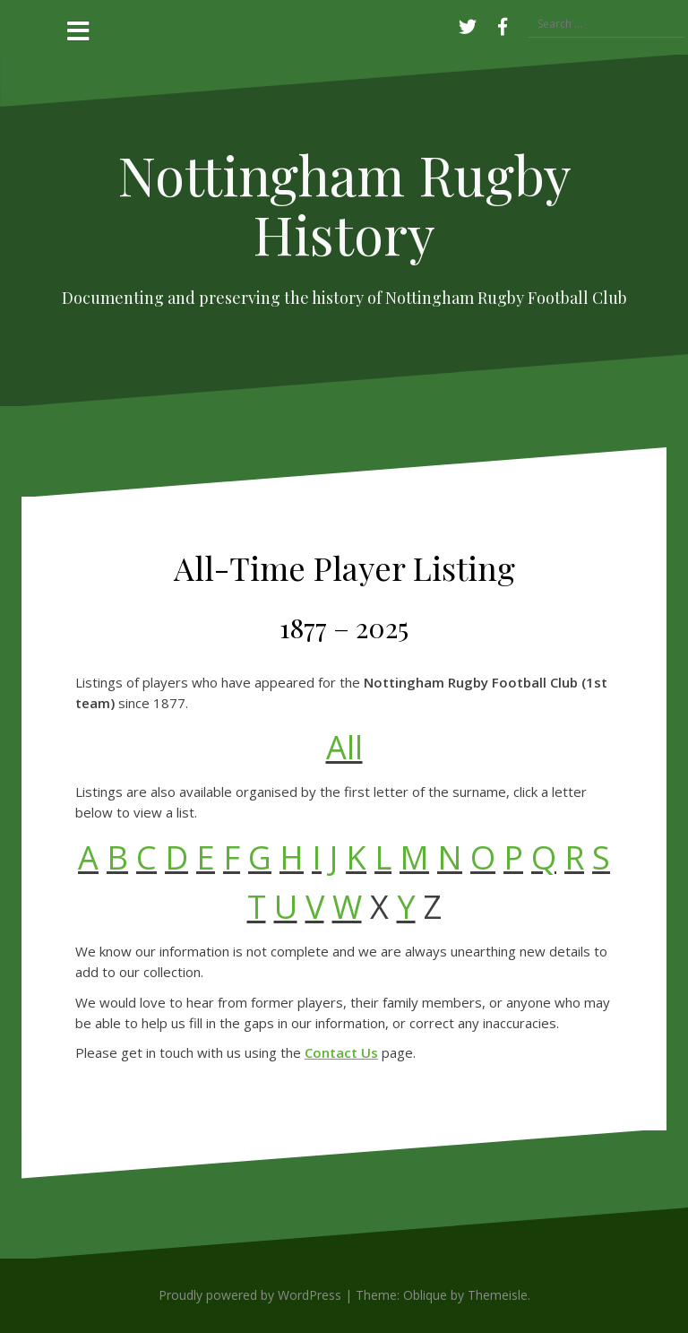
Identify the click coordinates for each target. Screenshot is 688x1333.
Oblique (425, 1294)
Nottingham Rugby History (344, 203)
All (344, 747)
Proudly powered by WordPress (250, 1294)
